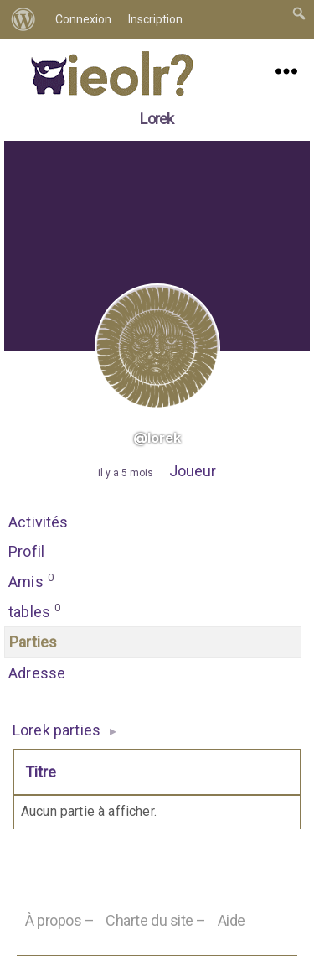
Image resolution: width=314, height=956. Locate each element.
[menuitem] (23, 19)
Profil (26, 551)
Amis (31, 580)
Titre (40, 772)
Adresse (36, 673)
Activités (38, 522)
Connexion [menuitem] (83, 19)
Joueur (192, 471)
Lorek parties (56, 730)
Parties (33, 642)
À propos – (60, 920)
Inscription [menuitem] (155, 19)
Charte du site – (156, 920)
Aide (231, 920)
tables (34, 610)
